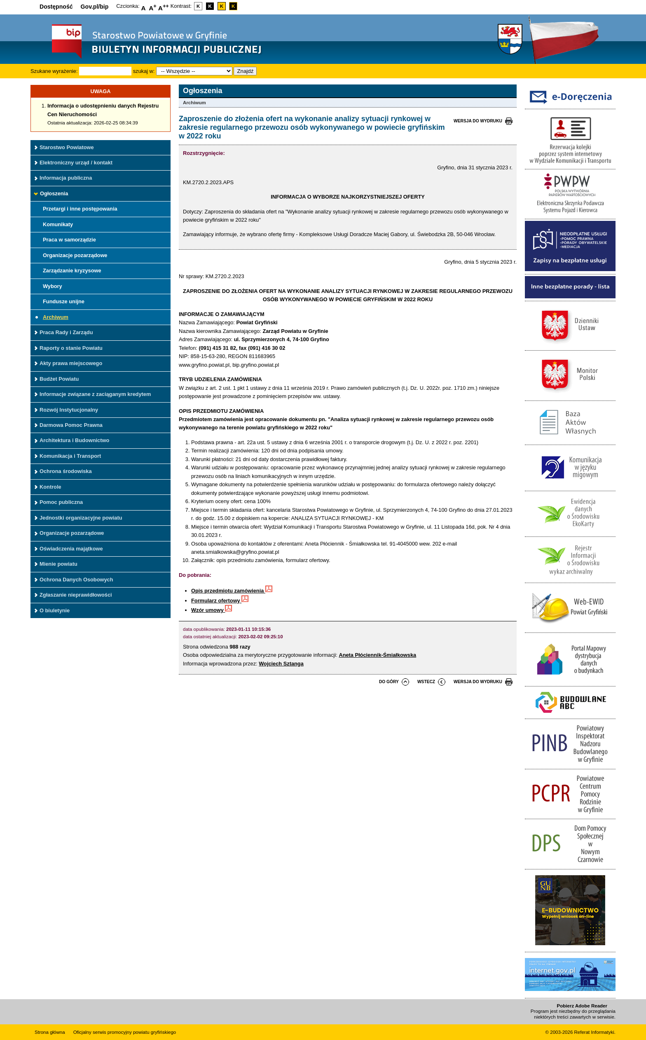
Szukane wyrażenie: (54, 71)
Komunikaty (58, 224)
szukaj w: (144, 71)
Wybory (52, 286)
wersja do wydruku (478, 121)
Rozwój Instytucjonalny (69, 410)
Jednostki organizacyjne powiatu (81, 518)
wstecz (426, 681)
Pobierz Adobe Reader (582, 1005)
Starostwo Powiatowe (67, 147)
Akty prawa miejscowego (71, 363)
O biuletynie (55, 610)
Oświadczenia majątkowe (71, 549)
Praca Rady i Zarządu (66, 332)
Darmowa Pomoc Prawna (71, 425)
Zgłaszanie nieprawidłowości (76, 595)
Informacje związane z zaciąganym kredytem (95, 394)
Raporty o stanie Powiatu (71, 348)
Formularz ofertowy (219, 600)
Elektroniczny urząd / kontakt (76, 162)
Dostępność (56, 6)
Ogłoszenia (54, 193)
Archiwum (55, 317)
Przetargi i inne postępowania (80, 209)
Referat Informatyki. (595, 1032)
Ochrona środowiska (66, 471)
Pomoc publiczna (61, 502)
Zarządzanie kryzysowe (72, 270)
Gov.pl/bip (95, 6)
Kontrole (50, 487)
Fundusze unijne (63, 301)
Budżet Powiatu (59, 379)
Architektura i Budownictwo (74, 440)
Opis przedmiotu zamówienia (231, 591)
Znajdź (245, 71)
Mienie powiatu (58, 564)
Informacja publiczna (66, 178)
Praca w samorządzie (69, 240)
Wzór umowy (211, 610)
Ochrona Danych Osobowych (76, 579)
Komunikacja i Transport (70, 456)
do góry (389, 681)
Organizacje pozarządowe (75, 255)
